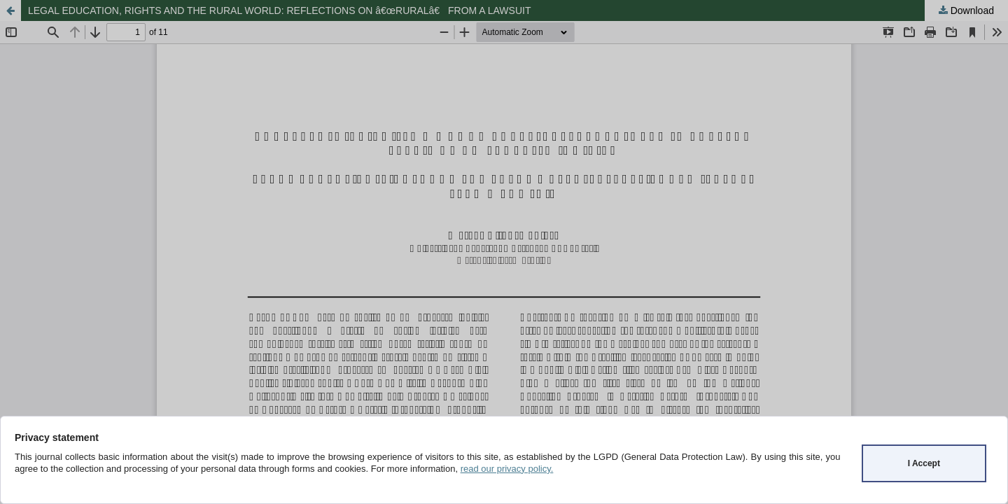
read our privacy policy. (507, 468)
